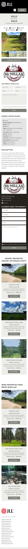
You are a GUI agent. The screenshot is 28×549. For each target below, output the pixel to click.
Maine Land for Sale (5, 520)
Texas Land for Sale (5, 530)
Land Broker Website (10, 546)
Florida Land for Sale (5, 515)
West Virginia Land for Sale (7, 535)
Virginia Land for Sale (6, 532)
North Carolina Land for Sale (7, 523)
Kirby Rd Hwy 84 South (14, 353)
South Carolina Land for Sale (7, 528)
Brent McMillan (15, 139)
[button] (15, 10)
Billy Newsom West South (14, 441)
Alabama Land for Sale (6, 511)
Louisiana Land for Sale (6, 518)
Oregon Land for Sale (5, 527)
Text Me (4, 202)
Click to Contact (10, 142)
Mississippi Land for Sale (6, 521)
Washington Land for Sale (6, 533)
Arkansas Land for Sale (6, 513)
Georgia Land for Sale (6, 516)
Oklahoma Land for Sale (6, 525)
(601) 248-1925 (11, 140)
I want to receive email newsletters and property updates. (14, 106)
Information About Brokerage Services (10, 543)
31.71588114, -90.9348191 (15, 136)
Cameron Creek (14, 278)
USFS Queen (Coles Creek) (14, 315)
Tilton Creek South (14, 479)
